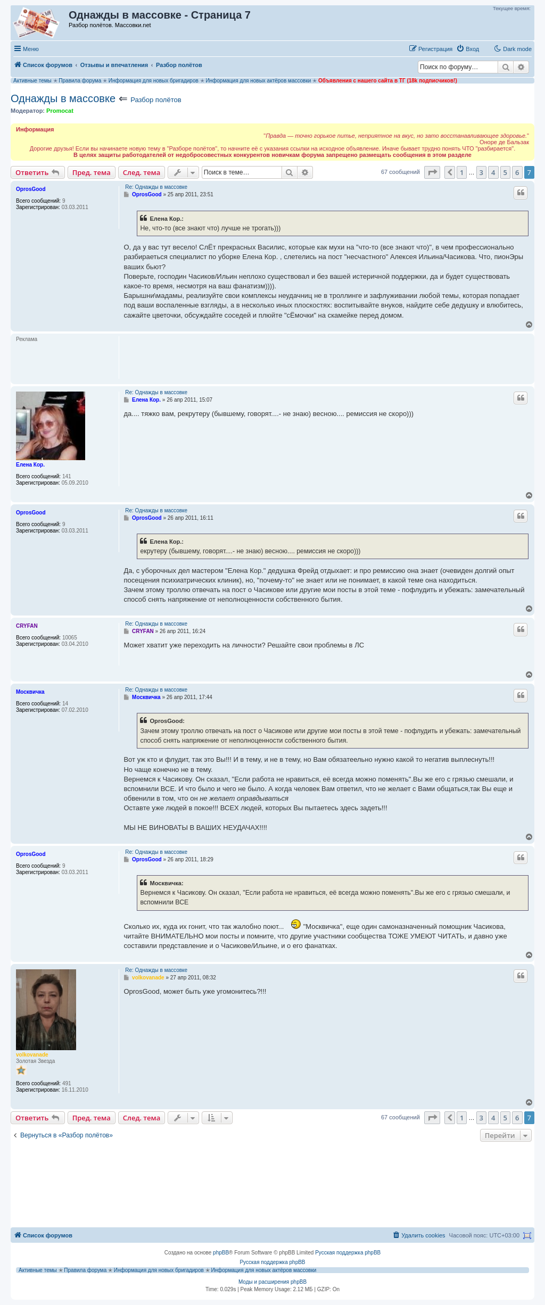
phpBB (221, 1253)
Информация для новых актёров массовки (258, 81)
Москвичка (30, 692)
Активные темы (32, 81)
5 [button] (505, 172)
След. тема (142, 172)
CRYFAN (27, 626)
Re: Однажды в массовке (156, 187)
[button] (432, 172)
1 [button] (462, 172)
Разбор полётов (155, 100)
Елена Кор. (30, 465)
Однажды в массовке (63, 98)
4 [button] (493, 172)
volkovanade (32, 1055)
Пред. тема (91, 172)
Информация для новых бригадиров (154, 81)
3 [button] (481, 172)
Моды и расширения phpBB (272, 1282)
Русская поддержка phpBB (348, 1253)
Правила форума (80, 81)
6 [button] (517, 172)
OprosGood (31, 189)
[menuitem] (467, 49)
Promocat (59, 110)
